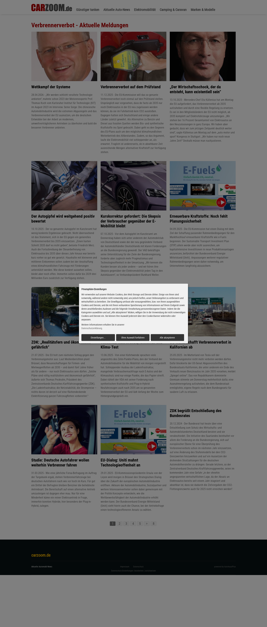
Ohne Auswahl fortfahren (133, 337)
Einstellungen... (98, 337)
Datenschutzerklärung (91, 328)
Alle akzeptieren (167, 337)
